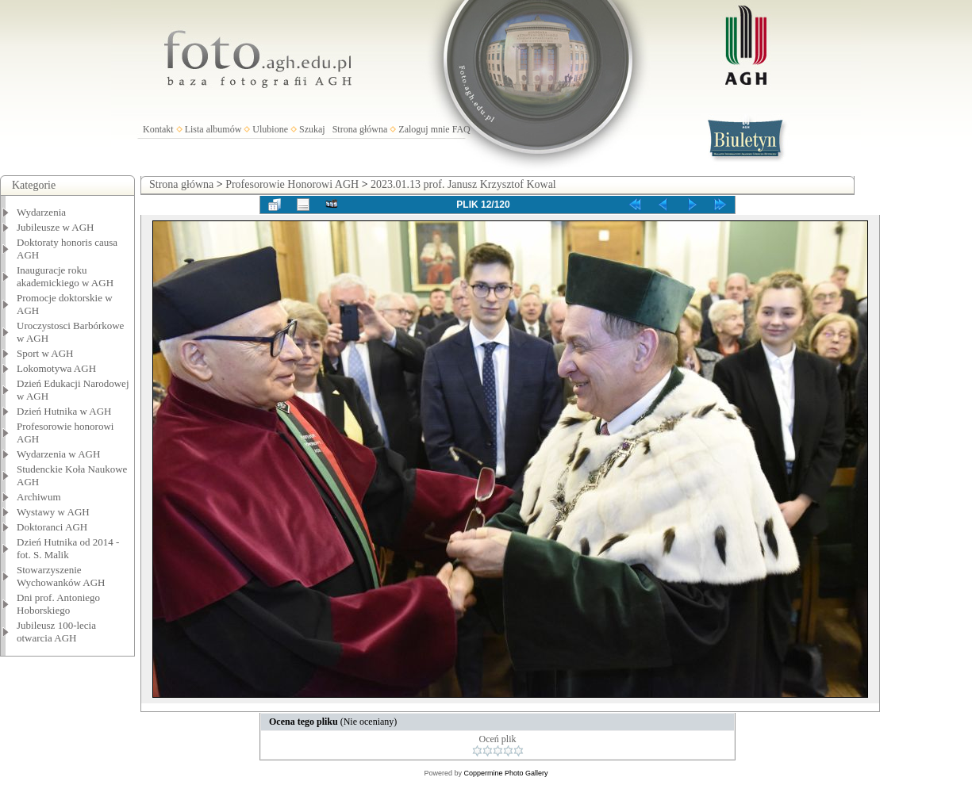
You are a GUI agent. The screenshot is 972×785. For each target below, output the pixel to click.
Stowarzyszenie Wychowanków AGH (61, 576)
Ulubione (270, 129)
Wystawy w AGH (53, 512)
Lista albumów (213, 129)
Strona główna (360, 129)
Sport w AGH (45, 353)
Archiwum (39, 497)
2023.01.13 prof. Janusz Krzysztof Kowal (463, 184)
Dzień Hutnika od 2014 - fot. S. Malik (68, 548)
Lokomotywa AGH (56, 368)
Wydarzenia (41, 212)
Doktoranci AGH (52, 527)
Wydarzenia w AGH (58, 454)
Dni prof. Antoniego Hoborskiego (58, 604)
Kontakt (158, 129)
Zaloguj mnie (423, 129)
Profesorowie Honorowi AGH (292, 184)
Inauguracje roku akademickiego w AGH (65, 276)
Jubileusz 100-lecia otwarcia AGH (56, 631)
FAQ (461, 129)
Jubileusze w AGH (55, 227)
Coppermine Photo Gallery (505, 773)
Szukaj (312, 129)
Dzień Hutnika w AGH (64, 411)
